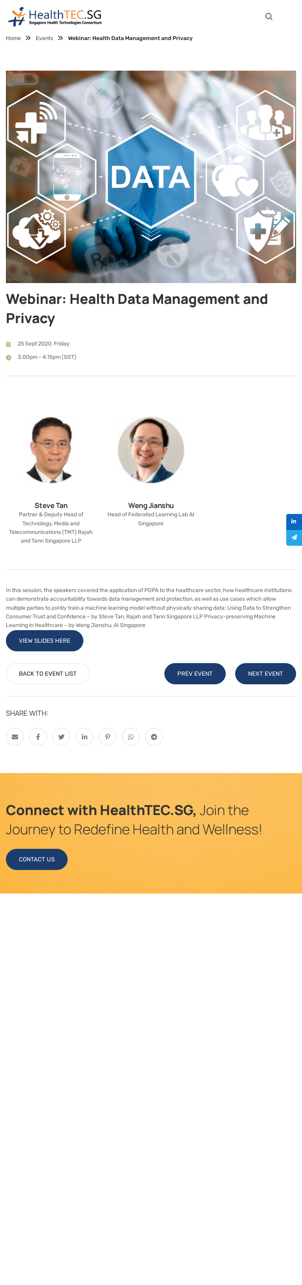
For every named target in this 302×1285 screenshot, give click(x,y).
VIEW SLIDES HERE (44, 640)
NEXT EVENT (265, 673)
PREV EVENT (195, 673)
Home (13, 38)
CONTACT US (37, 859)
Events (44, 38)
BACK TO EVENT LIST (48, 673)
